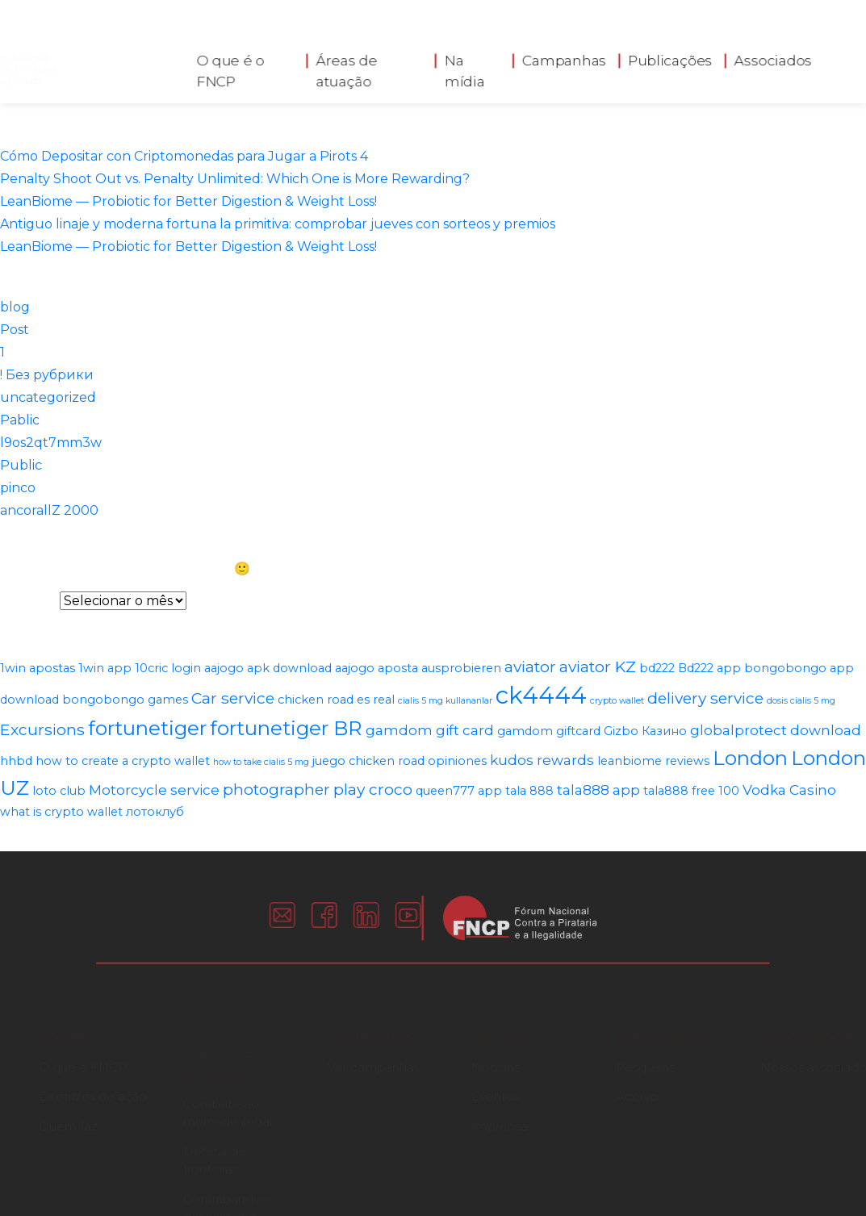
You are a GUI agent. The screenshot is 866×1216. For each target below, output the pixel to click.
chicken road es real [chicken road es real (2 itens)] (336, 699)
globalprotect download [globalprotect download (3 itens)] (775, 730)
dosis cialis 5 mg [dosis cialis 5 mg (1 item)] (801, 701)
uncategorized (48, 397)
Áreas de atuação (347, 67)
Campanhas (564, 56)
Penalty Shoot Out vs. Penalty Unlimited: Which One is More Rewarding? (235, 178)
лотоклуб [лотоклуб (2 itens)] (155, 811)
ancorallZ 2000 (49, 510)
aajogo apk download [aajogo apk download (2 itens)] (268, 668)
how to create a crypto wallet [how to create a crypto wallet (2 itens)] (123, 761)
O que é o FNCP (231, 67)
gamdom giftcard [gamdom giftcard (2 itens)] (548, 731)
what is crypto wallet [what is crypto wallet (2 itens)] (61, 811)
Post (14, 329)
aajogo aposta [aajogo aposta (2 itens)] (376, 668)
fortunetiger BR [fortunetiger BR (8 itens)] (286, 728)
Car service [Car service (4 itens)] (232, 698)
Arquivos (28, 600)
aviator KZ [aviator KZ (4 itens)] (597, 666)
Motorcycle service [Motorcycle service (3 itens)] (154, 790)
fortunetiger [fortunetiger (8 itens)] (147, 728)
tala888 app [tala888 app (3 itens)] (598, 790)
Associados (773, 56)
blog (15, 307)
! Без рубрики (47, 374)
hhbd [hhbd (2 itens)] (16, 761)
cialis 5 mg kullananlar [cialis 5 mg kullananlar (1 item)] (445, 701)
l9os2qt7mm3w (51, 442)
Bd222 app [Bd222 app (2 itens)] (709, 668)
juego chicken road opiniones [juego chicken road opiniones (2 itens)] (399, 761)
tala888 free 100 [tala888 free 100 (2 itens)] (691, 791)
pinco (18, 487)
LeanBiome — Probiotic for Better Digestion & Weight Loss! (188, 201)
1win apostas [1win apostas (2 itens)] (37, 668)
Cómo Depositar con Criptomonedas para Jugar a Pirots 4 (184, 156)
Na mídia (464, 67)
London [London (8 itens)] (750, 758)
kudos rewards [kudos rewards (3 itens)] (542, 760)
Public (21, 465)
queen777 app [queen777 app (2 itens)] (459, 791)
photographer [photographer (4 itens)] (276, 789)
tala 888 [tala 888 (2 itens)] (529, 791)
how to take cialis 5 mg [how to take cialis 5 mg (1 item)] (261, 762)
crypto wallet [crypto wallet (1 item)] (617, 701)
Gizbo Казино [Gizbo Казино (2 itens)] (645, 731)
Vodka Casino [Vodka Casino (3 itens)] (789, 790)
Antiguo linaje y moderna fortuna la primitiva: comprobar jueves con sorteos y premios (277, 224)
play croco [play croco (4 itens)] (372, 789)
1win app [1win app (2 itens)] (105, 668)
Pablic (20, 420)
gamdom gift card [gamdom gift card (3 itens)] (430, 730)
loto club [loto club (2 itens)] (59, 791)
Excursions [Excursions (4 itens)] (42, 729)
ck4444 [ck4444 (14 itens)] (541, 695)
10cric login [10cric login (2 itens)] (168, 668)
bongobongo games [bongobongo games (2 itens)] (125, 699)
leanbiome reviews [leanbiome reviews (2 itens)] (653, 761)
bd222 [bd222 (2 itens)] (657, 668)
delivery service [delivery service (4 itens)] (705, 698)
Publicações (670, 56)
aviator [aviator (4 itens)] (530, 666)
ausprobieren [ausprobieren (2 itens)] (461, 668)
